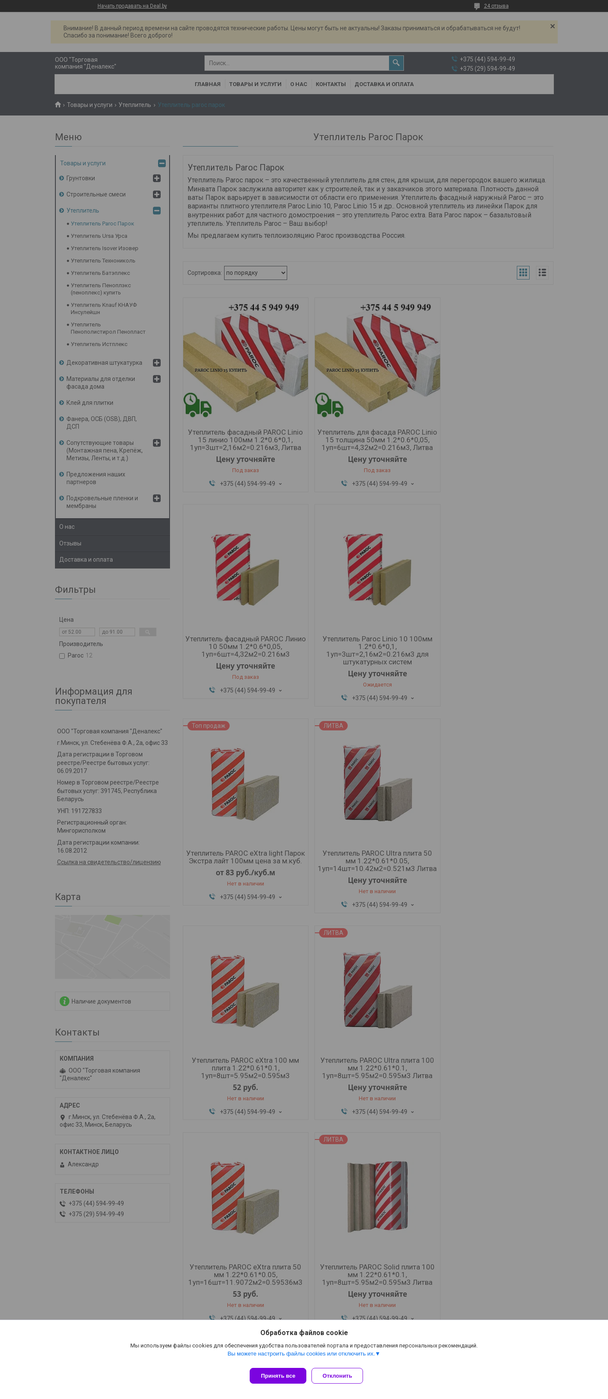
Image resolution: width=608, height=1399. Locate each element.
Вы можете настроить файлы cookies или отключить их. (301, 1357)
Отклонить (340, 1376)
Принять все (278, 1376)
